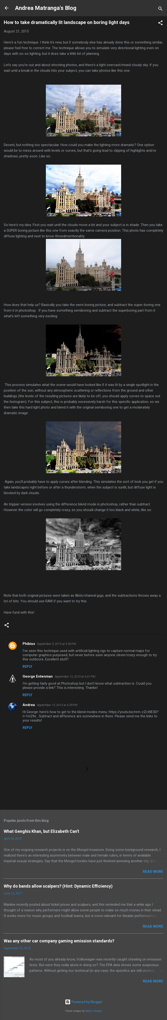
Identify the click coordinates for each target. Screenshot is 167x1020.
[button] (160, 23)
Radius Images (93, 1010)
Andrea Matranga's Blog (45, 8)
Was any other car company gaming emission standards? (59, 940)
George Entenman (38, 676)
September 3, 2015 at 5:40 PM (56, 644)
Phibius (29, 644)
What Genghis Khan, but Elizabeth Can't (41, 831)
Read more (153, 871)
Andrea (29, 705)
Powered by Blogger (83, 1002)
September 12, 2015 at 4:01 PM (75, 676)
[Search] (160, 9)
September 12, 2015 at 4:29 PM (57, 705)
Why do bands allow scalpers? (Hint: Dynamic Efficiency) (58, 886)
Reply (27, 666)
